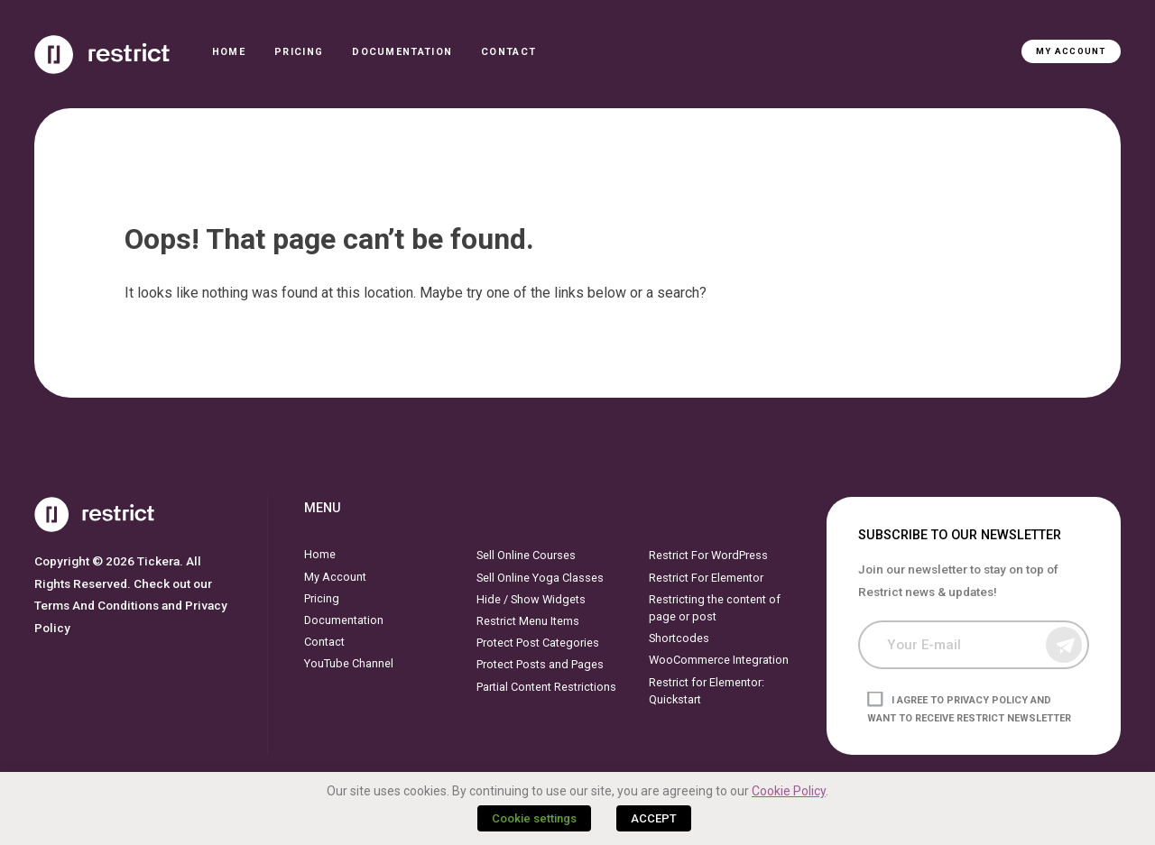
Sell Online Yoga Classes (540, 577)
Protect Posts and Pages (540, 664)
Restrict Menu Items (527, 621)
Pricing (298, 52)
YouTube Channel (348, 663)
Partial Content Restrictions (546, 686)
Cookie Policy (789, 791)
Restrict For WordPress (708, 555)
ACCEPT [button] (654, 818)
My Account (1070, 51)
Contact (508, 52)
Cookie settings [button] (534, 818)
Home (228, 52)
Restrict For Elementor (706, 577)
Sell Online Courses (526, 555)
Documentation (402, 52)
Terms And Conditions (96, 605)
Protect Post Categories (537, 642)
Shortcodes (679, 638)
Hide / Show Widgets (531, 599)
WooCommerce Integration (719, 659)
